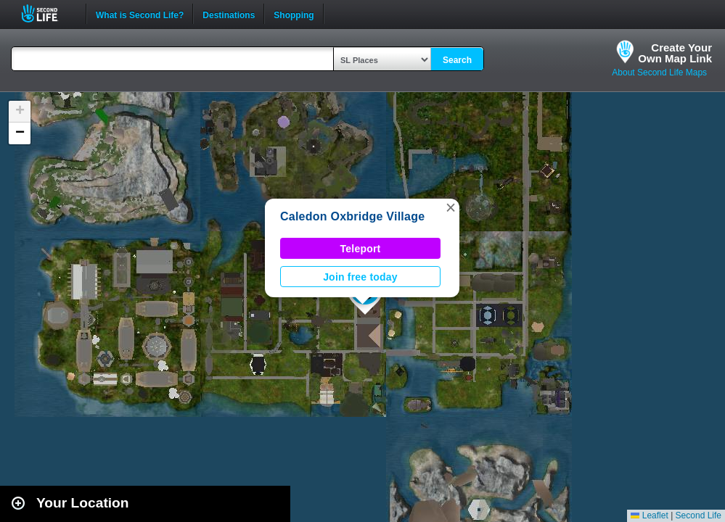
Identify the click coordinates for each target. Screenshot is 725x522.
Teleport (360, 248)
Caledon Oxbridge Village (352, 216)
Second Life (47, 13)
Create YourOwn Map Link (675, 53)
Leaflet (649, 515)
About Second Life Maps (659, 72)
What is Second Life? (140, 13)
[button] (450, 207)
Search (457, 60)
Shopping (294, 13)
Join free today (360, 277)
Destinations (228, 13)
